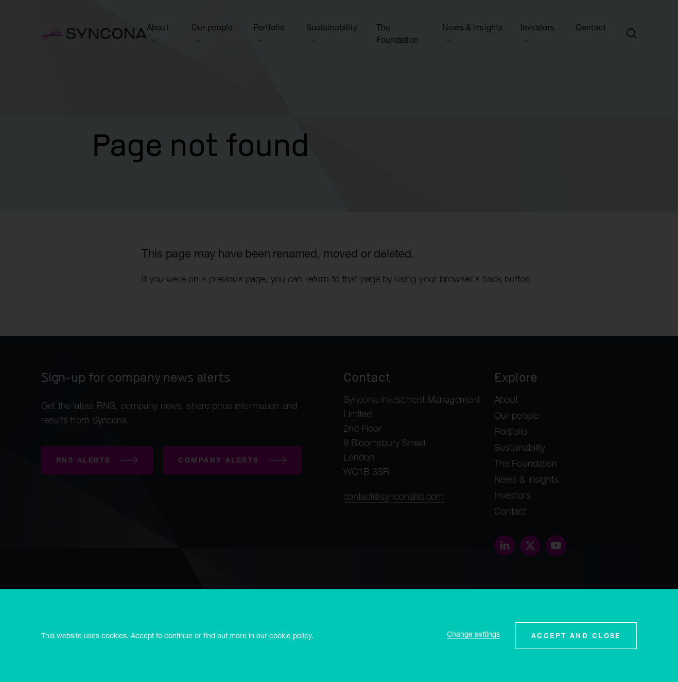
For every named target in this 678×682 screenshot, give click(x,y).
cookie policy (290, 635)
